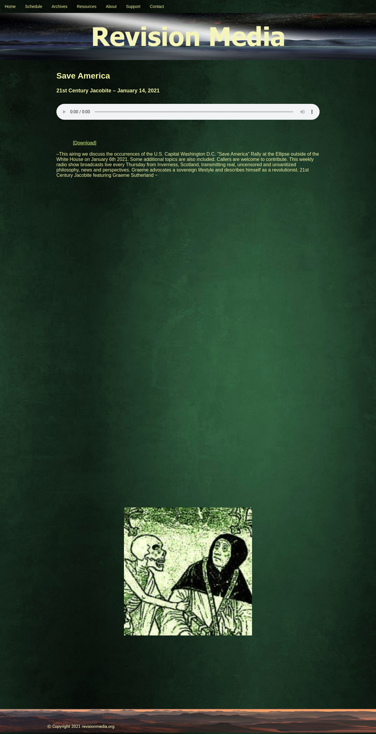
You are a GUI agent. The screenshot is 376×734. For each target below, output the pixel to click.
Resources (86, 6)
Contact (157, 6)
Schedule (33, 6)
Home (10, 6)
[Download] (84, 142)
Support (133, 6)
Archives (60, 6)
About (111, 6)
